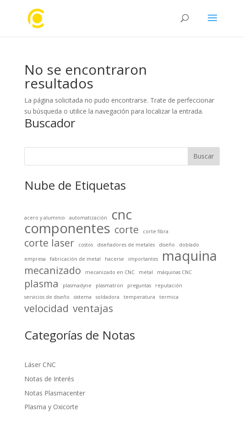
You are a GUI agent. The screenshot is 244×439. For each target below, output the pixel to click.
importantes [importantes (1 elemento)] (143, 259)
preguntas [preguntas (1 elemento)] (139, 285)
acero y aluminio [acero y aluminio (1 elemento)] (44, 217)
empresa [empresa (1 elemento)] (35, 259)
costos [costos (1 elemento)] (85, 244)
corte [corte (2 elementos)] (126, 229)
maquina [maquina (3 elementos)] (189, 256)
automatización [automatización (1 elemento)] (88, 217)
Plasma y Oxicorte (51, 406)
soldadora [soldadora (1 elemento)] (107, 297)
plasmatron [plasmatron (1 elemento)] (109, 285)
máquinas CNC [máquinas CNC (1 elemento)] (174, 272)
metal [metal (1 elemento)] (146, 272)
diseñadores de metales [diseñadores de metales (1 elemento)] (126, 244)
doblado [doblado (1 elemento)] (189, 244)
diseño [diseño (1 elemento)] (167, 244)
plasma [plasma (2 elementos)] (41, 283)
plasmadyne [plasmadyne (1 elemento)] (77, 285)
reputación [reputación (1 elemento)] (168, 285)
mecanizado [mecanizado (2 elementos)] (52, 270)
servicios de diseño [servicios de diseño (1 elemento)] (47, 297)
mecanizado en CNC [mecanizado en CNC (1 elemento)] (110, 272)
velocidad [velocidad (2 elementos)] (46, 308)
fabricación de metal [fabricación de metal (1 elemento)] (75, 259)
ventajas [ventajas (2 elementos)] (93, 308)
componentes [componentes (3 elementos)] (67, 228)
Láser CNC (40, 364)
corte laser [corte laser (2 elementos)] (49, 242)
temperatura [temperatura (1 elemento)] (139, 297)
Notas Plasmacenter (54, 393)
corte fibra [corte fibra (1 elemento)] (155, 231)
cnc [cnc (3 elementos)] (121, 214)
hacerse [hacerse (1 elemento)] (114, 259)
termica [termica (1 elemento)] (169, 297)
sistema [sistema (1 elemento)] (83, 297)
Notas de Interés (49, 378)
